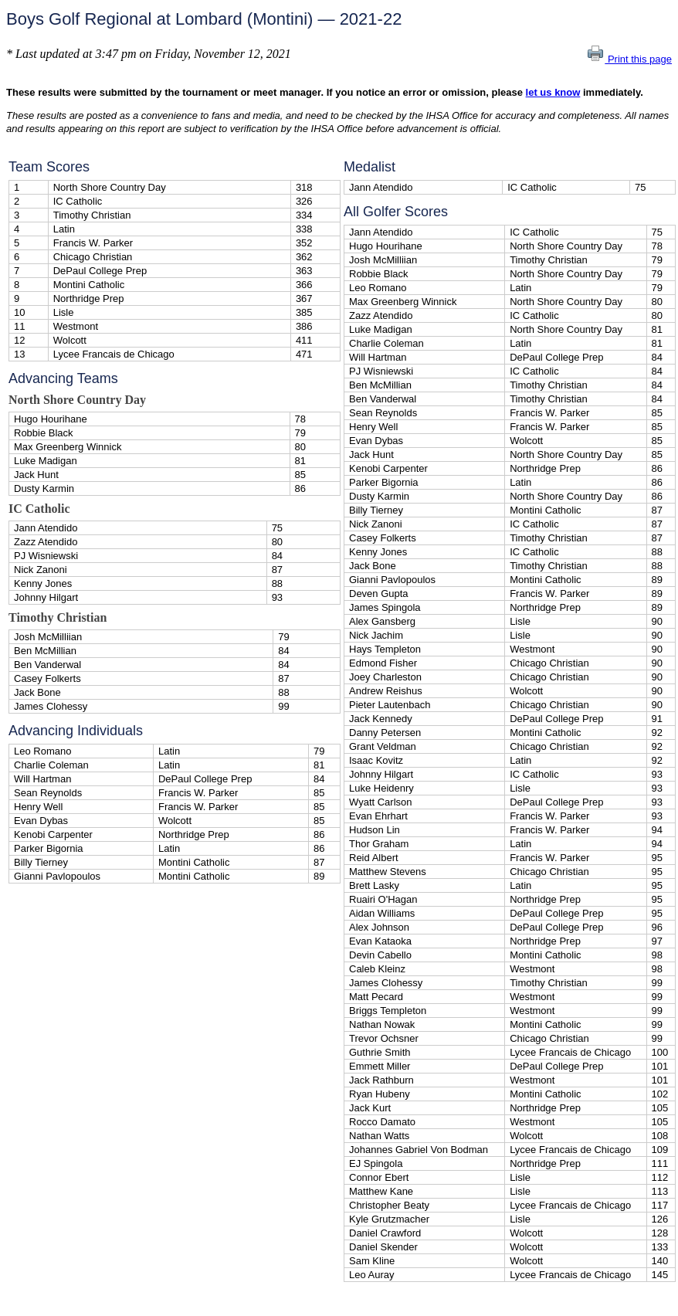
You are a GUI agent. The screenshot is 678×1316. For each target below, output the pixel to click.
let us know (553, 92)
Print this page (629, 59)
